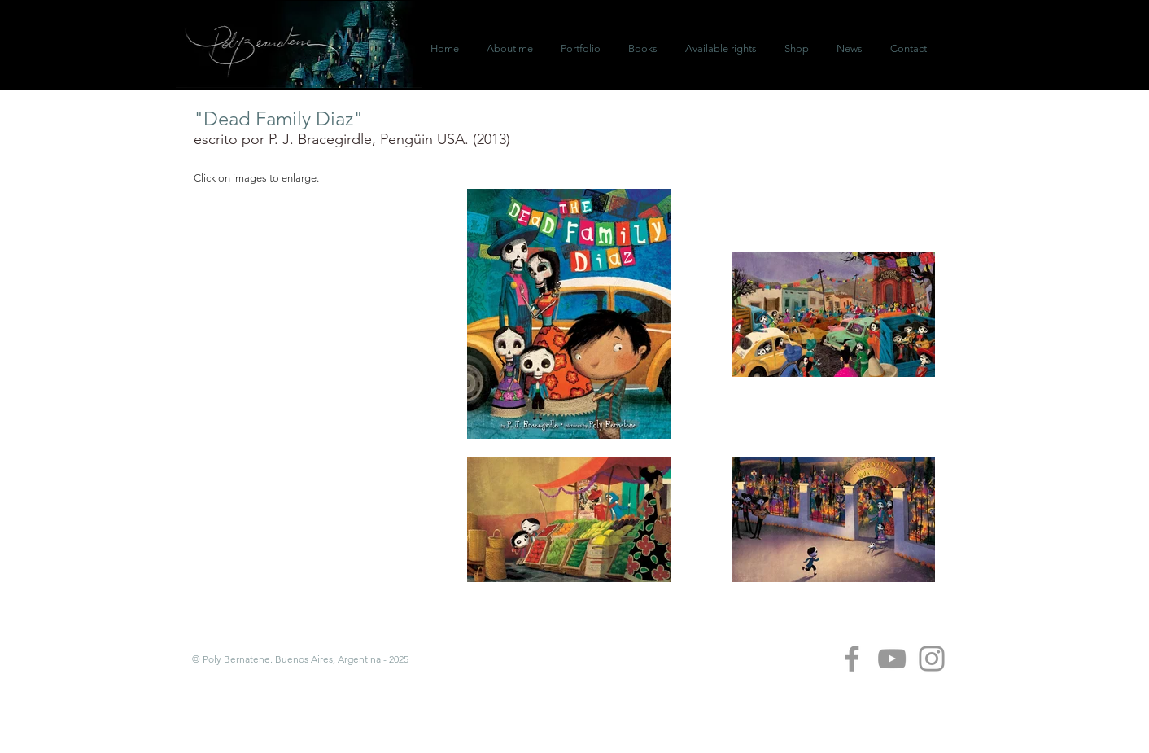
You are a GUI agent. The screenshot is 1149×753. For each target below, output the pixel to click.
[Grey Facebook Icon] (852, 658)
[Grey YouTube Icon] (892, 658)
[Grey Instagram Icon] (932, 658)
